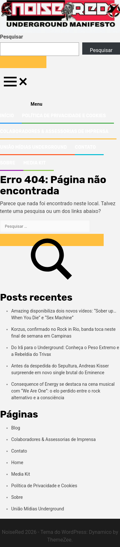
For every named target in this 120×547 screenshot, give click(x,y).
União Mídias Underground (33, 147)
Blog (15, 427)
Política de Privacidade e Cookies (64, 116)
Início (7, 116)
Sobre (7, 163)
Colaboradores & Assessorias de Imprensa (54, 131)
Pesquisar (11, 37)
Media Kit (34, 163)
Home (17, 462)
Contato (85, 147)
